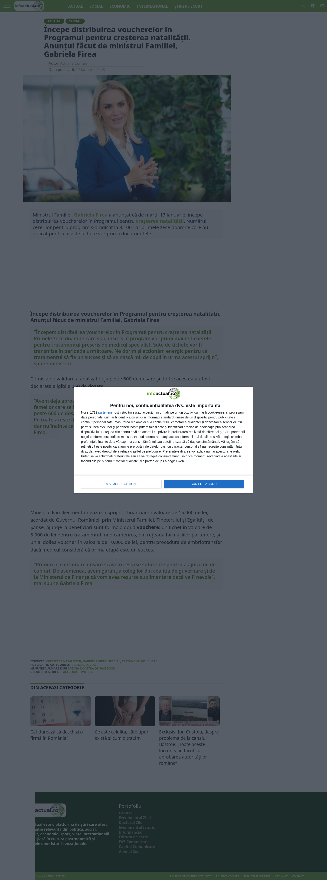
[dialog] (163, 440)
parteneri (104, 412)
